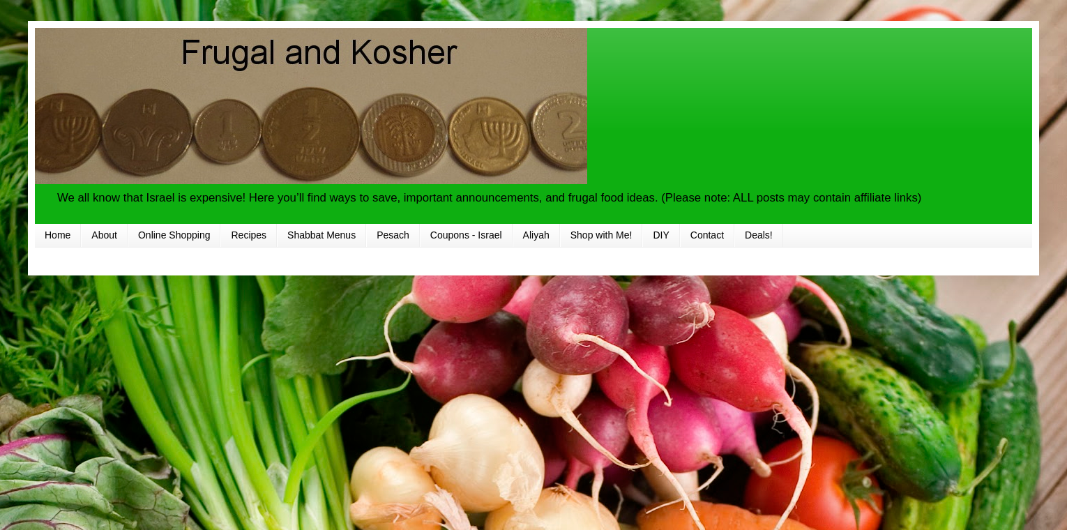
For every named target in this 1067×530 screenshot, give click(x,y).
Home (57, 235)
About (104, 235)
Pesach (393, 235)
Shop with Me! (601, 235)
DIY (661, 235)
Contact (707, 235)
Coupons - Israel (466, 235)
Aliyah (536, 235)
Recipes (248, 235)
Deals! (759, 235)
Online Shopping (174, 235)
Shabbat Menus (321, 235)
